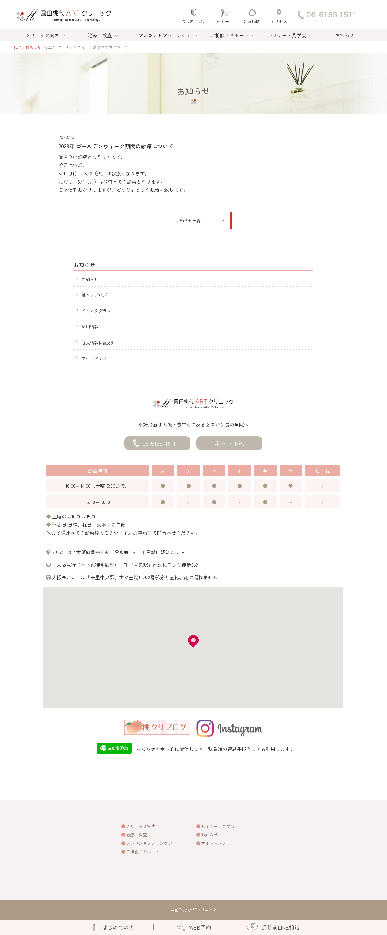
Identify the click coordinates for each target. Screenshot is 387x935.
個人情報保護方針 (98, 342)
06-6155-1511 (159, 443)
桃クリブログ (94, 295)
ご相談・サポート (229, 35)
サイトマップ (94, 358)
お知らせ (344, 35)
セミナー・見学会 (287, 35)
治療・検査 (100, 35)
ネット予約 (229, 443)
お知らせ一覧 (188, 220)
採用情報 (90, 326)
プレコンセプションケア (164, 35)
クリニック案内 (42, 35)
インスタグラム (96, 311)
